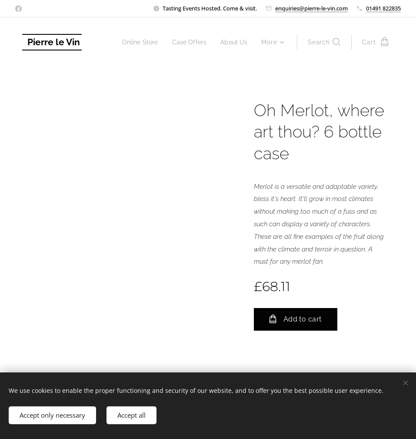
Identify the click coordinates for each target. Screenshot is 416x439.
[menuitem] (136, 42)
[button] (324, 42)
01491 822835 (383, 8)
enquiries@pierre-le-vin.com (311, 8)
